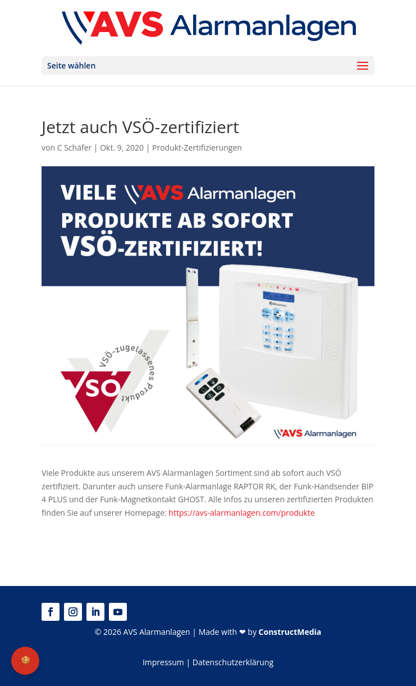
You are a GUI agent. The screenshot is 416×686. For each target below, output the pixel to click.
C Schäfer (74, 147)
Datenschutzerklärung (233, 662)
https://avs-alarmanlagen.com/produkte (241, 512)
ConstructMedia (290, 631)
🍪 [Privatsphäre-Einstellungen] (25, 660)
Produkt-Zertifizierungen (197, 147)
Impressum (163, 662)
